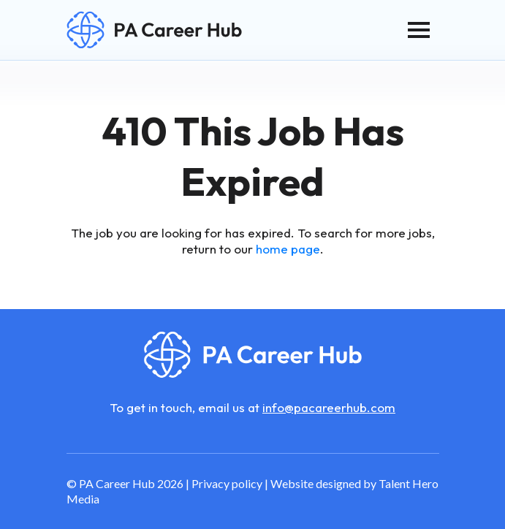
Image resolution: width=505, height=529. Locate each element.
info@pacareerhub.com (328, 407)
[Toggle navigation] (418, 30)
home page (288, 248)
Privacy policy (226, 483)
